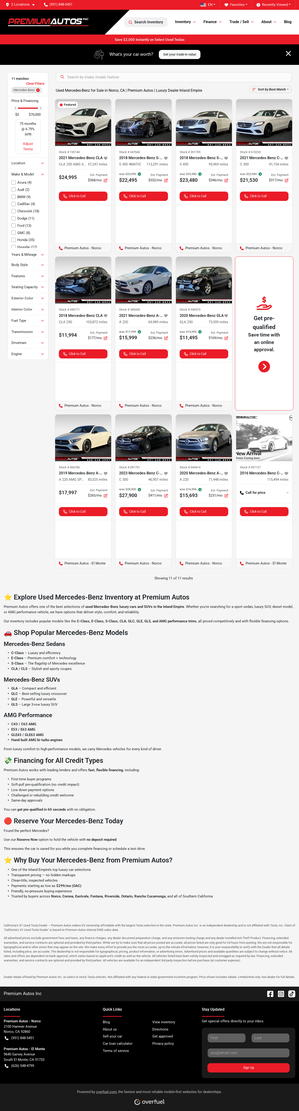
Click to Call (74, 196)
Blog (288, 22)
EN (206, 5)
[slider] (15, 108)
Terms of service (116, 1051)
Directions (160, 1029)
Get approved (162, 1036)
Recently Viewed (272, 4)
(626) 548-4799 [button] (19, 1066)
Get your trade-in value (179, 54)
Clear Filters (35, 83)
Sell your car (112, 1036)
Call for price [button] (252, 492)
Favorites (234, 4)
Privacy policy (163, 1043)
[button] (22, 4)
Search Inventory (146, 22)
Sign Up (248, 1067)
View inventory (163, 1022)
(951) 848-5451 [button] (58, 4)
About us (110, 1029)
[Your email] (248, 1053)
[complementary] (285, 1097)
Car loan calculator (117, 1043)
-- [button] (287, 493)
